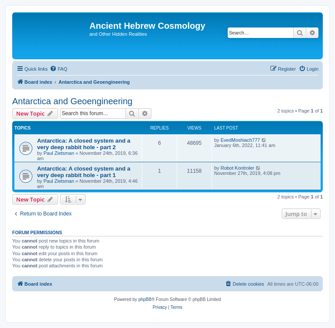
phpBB (144, 299)
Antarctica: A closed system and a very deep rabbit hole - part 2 (83, 143)
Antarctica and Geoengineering (72, 101)
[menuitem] (58, 69)
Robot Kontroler (237, 168)
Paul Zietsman (59, 153)
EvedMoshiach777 (240, 140)
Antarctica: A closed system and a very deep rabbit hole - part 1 (83, 171)
